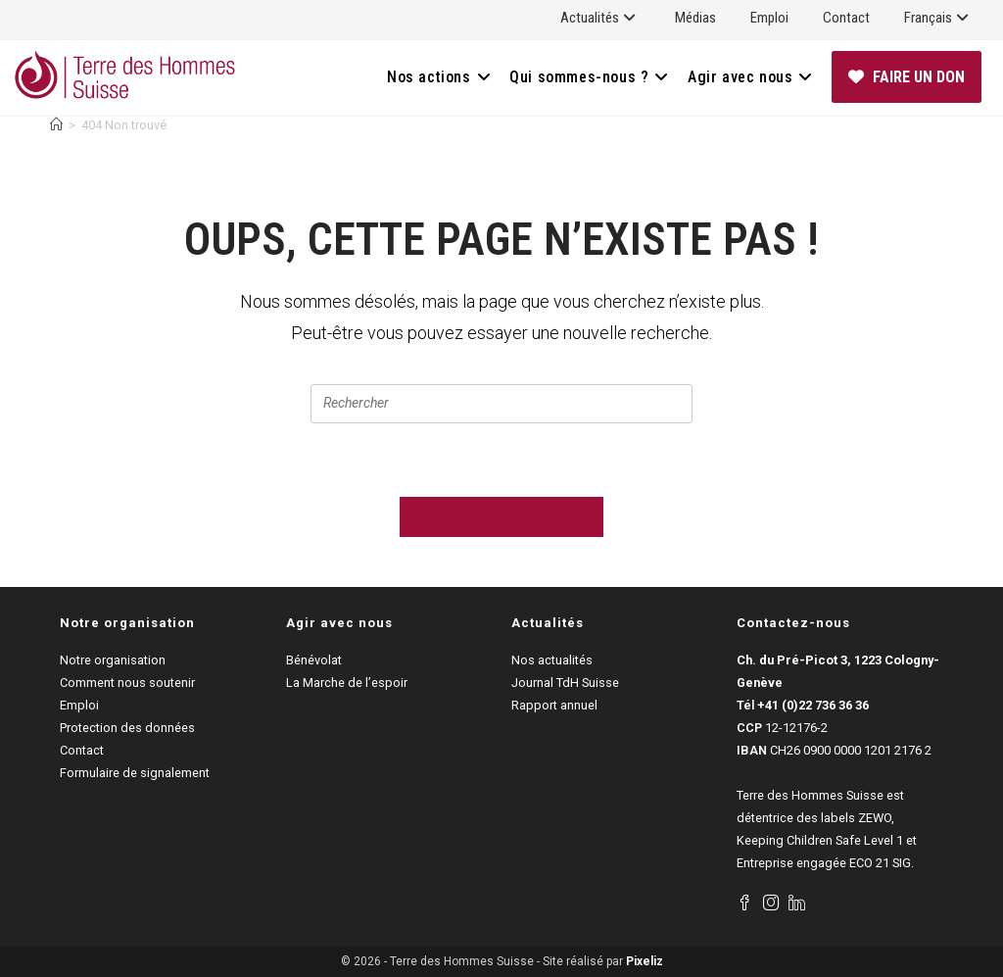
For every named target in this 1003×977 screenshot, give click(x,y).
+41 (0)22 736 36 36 (813, 705)
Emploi (769, 17)
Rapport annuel (554, 705)
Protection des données (127, 727)
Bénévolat (314, 660)
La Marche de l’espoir (346, 682)
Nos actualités (552, 660)
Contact (846, 17)
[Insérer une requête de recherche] (501, 403)
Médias (695, 17)
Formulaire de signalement (135, 772)
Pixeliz (644, 961)
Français (939, 17)
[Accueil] (56, 125)
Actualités (600, 17)
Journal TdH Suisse (565, 682)
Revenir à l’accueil (501, 517)
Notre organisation (113, 660)
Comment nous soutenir (127, 682)
